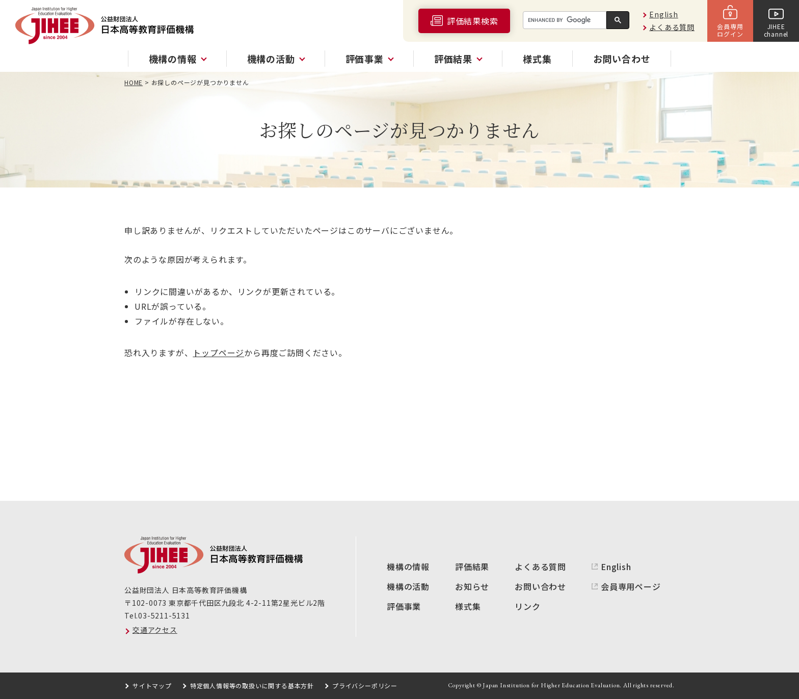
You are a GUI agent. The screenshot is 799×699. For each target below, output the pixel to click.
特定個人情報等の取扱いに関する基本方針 (252, 685)
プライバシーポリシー (364, 685)
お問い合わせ (622, 58)
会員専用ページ (631, 586)
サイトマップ (152, 685)
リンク (527, 606)
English (663, 14)
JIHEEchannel (776, 30)
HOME (133, 82)
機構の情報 (408, 566)
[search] (563, 20)
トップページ (218, 352)
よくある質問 (672, 27)
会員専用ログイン (730, 30)
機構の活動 (408, 586)
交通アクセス (154, 630)
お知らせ (472, 586)
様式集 (537, 58)
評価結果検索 (472, 21)
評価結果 (472, 566)
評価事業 (404, 606)
